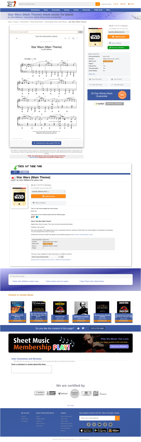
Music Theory (64, 421)
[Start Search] (97, 4)
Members (125, 25)
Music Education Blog (66, 426)
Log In (116, 4)
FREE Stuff (98, 10)
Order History (24, 418)
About (37, 416)
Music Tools (64, 418)
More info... (92, 74)
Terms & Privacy (40, 423)
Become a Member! (119, 346)
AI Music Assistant (79, 234)
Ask (80, 32)
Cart (131, 4)
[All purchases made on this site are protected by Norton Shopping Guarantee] (109, 105)
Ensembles (56, 10)
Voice (46, 10)
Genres (67, 10)
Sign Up (123, 4)
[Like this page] (78, 328)
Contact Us (39, 421)
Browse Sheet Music (66, 416)
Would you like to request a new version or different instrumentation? (51, 259)
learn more (89, 234)
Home (10, 22)
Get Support (24, 421)
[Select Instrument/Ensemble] (45, 257)
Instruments (35, 10)
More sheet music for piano (57, 281)
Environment (39, 426)
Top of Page (70, 405)
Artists (76, 10)
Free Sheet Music (65, 428)
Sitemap (63, 430)
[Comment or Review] (32, 369)
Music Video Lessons (66, 423)
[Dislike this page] (83, 328)
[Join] (117, 418)
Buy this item (33, 157)
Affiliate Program (40, 418)
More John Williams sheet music (26, 281)
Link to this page (97, 328)
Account (23, 416)
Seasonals (86, 10)
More (108, 10)
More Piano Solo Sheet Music (92, 281)
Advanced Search (106, 4)
